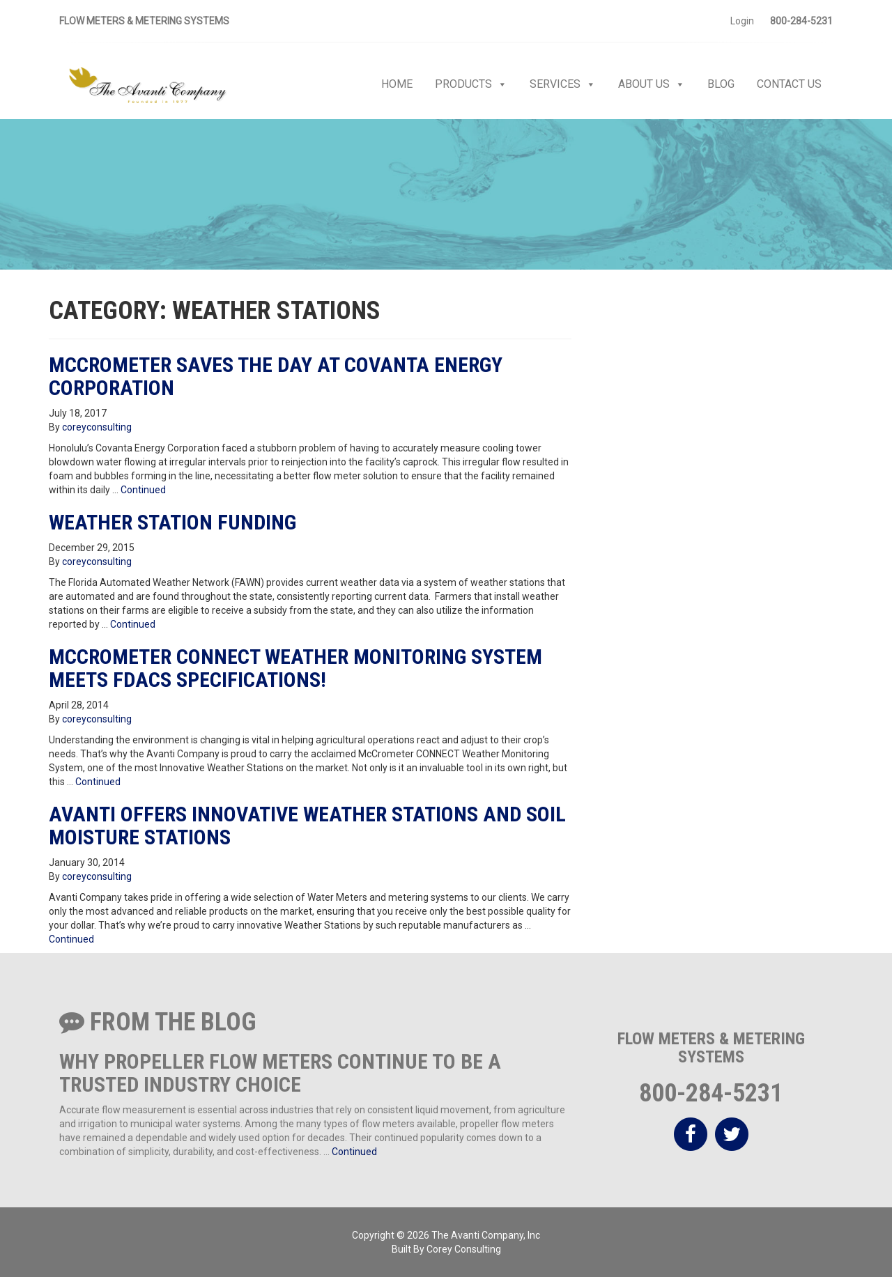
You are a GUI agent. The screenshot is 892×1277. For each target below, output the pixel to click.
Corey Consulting (463, 1249)
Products (471, 84)
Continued (143, 489)
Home (397, 84)
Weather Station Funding (172, 522)
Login (742, 20)
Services (563, 84)
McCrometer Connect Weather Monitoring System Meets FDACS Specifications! (295, 668)
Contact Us (789, 84)
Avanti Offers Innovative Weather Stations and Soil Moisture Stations (307, 825)
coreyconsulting (97, 427)
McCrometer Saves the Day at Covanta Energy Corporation (275, 376)
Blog (721, 84)
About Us (651, 84)
